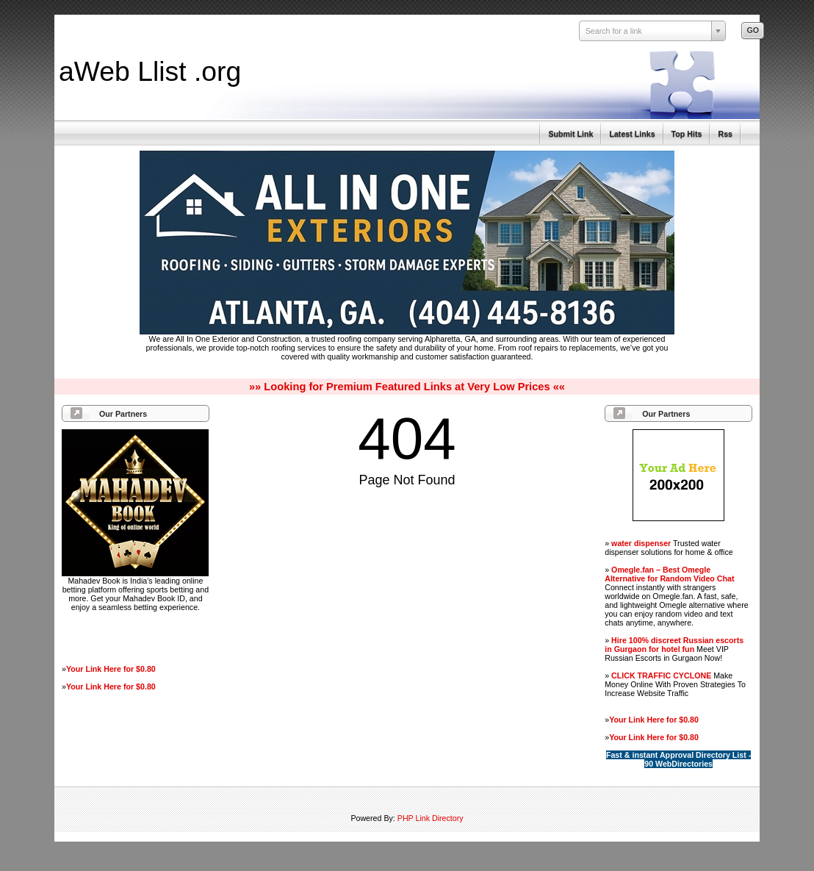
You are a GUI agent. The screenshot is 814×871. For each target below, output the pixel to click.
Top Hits (686, 133)
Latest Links (632, 133)
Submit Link (570, 133)
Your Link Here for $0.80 (111, 668)
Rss (725, 133)
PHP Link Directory (430, 818)
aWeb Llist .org (150, 71)
